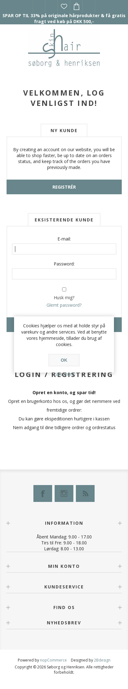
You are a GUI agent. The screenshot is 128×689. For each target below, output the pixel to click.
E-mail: (64, 239)
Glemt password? (64, 305)
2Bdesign (102, 660)
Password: (64, 264)
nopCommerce (53, 660)
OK (64, 360)
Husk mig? (64, 297)
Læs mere (64, 374)
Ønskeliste (64, 6)
